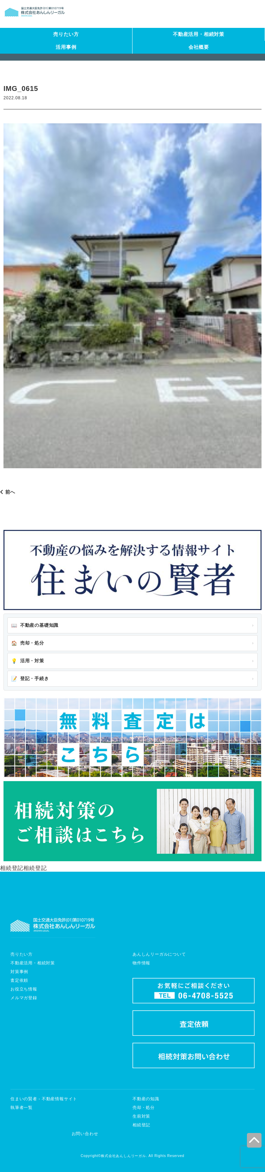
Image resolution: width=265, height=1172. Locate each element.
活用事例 (66, 47)
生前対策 (141, 1116)
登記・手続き (30, 679)
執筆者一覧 (21, 1107)
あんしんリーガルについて (159, 954)
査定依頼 (19, 980)
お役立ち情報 (23, 989)
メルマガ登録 (23, 997)
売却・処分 (27, 643)
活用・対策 (27, 661)
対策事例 (19, 971)
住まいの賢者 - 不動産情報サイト (43, 1098)
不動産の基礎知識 (34, 625)
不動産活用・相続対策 (198, 34)
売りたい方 (66, 34)
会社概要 (198, 47)
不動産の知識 (145, 1098)
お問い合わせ (85, 1133)
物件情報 (141, 963)
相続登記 (141, 1125)
